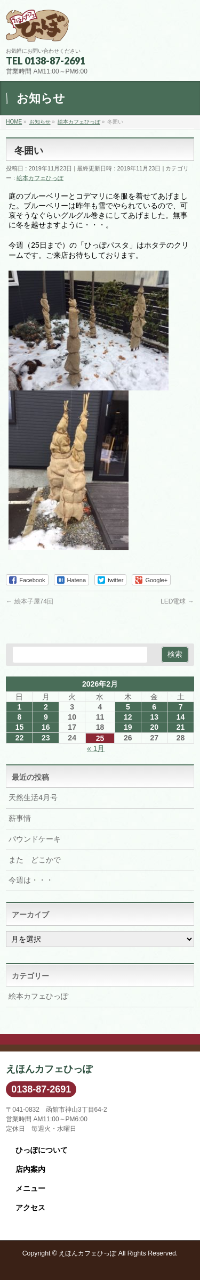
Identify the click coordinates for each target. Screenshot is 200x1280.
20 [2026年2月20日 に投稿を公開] (154, 727)
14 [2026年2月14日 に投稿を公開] (181, 717)
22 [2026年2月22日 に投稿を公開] (19, 737)
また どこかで (35, 859)
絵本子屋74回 (29, 601)
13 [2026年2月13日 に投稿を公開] (154, 717)
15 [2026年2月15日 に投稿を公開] (19, 727)
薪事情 (20, 818)
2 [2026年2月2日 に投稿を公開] (46, 707)
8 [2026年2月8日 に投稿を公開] (20, 717)
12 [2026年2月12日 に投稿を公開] (128, 717)
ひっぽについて (41, 1150)
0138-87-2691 (41, 1089)
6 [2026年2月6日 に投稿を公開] (154, 707)
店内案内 (30, 1169)
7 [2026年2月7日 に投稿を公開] (181, 707)
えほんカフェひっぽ (87, 1253)
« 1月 (96, 748)
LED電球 (177, 601)
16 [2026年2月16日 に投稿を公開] (46, 727)
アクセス (30, 1207)
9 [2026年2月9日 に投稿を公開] (46, 717)
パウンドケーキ (35, 839)
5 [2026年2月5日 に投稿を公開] (128, 707)
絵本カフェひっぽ (40, 178)
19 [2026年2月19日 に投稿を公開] (128, 727)
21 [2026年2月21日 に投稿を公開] (181, 727)
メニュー (30, 1188)
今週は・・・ (31, 880)
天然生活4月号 (33, 797)
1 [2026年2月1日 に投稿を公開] (20, 707)
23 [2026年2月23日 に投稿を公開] (46, 737)
